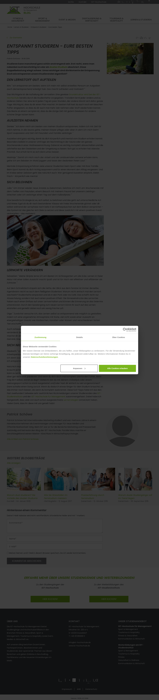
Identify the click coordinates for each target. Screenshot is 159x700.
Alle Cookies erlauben (117, 368)
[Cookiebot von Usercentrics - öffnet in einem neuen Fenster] (124, 330)
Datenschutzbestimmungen (44, 357)
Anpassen (79, 368)
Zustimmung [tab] (40, 337)
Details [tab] (79, 337)
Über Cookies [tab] (118, 337)
